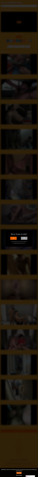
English (28, 476)
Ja (13, 238)
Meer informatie (19, 475)
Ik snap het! (19, 472)
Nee (24, 238)
